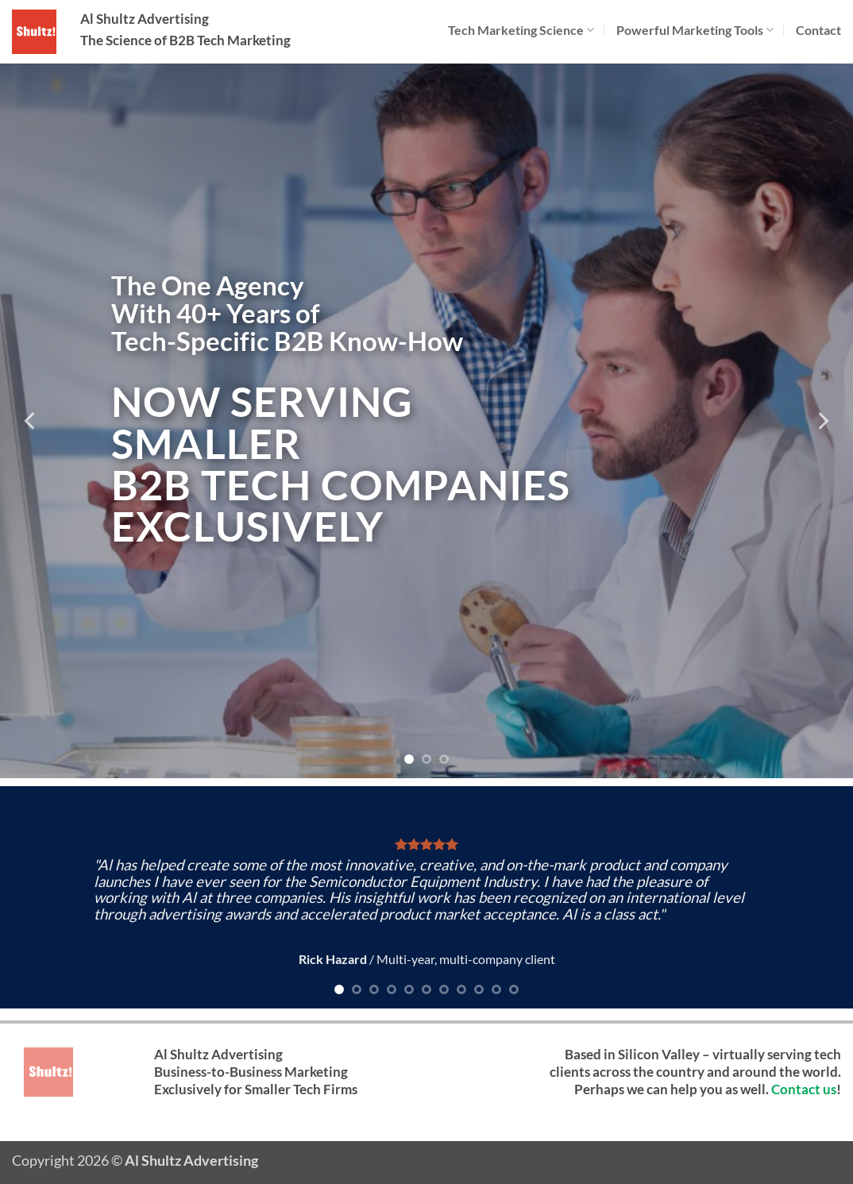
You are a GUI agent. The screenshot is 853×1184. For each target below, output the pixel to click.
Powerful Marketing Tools (695, 29)
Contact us (803, 1089)
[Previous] (31, 420)
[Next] (822, 420)
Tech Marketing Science (521, 29)
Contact (818, 29)
